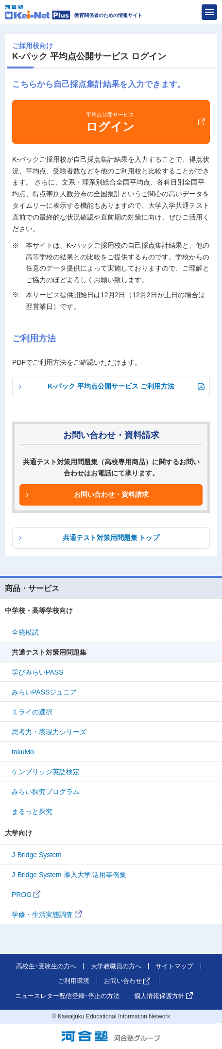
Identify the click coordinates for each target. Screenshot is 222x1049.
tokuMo (23, 752)
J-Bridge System (37, 855)
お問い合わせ (123, 980)
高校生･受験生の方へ (46, 966)
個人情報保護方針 (159, 995)
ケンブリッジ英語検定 (46, 772)
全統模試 (25, 632)
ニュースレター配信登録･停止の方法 (67, 995)
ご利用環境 (73, 980)
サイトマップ (174, 966)
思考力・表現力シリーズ (49, 732)
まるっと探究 (32, 811)
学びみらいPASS (37, 672)
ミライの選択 (32, 712)
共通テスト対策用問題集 (49, 652)
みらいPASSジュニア (44, 692)
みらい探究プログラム (46, 791)
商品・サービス (32, 588)
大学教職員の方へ (116, 966)
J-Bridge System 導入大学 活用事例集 (69, 875)
